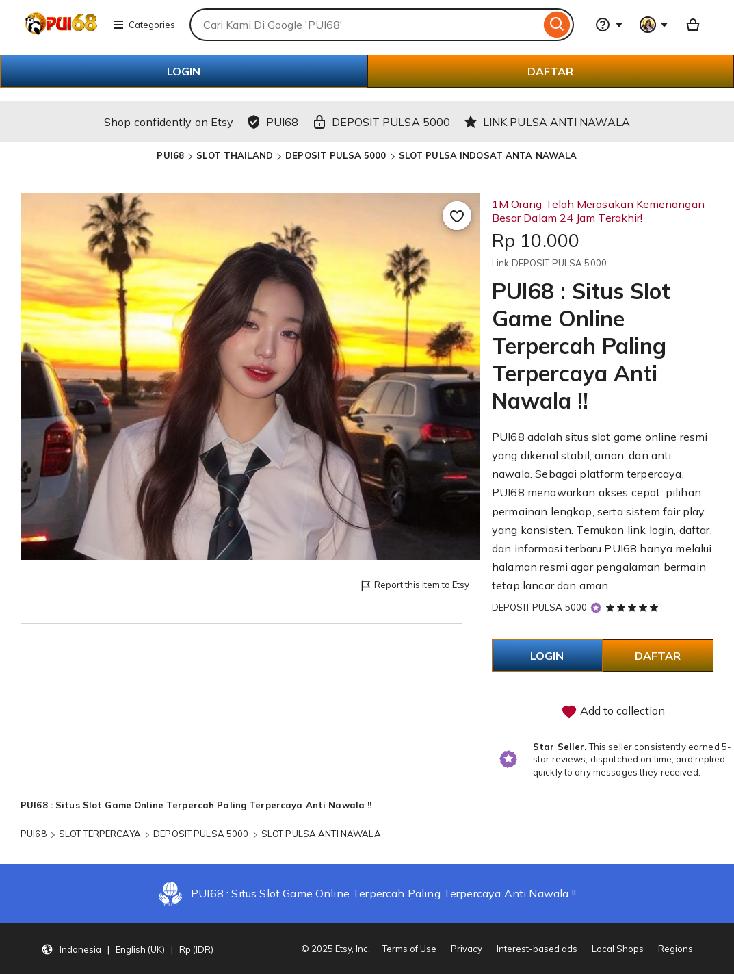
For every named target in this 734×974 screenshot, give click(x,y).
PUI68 (170, 155)
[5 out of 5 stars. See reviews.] (634, 607)
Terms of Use (409, 948)
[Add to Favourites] (457, 215)
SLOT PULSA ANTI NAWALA (321, 833)
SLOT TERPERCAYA (100, 833)
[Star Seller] (596, 608)
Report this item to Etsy (414, 585)
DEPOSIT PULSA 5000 (335, 155)
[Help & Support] (608, 24)
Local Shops (618, 948)
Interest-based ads (537, 948)
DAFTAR (550, 71)
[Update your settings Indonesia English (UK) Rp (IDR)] (127, 949)
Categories (143, 24)
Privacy (466, 948)
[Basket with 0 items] (693, 24)
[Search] (557, 24)
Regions (675, 948)
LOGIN (183, 71)
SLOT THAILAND (234, 155)
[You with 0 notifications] (654, 24)
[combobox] (364, 24)
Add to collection (613, 712)
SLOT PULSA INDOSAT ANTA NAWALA (488, 155)
